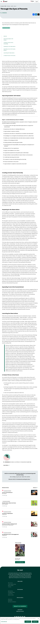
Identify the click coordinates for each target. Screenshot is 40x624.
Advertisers (10, 599)
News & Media (10, 585)
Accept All (28, 622)
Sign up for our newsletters (20, 606)
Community (10, 593)
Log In (37, 1)
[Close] (38, 619)
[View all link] (20, 479)
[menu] (1, 1)
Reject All (35, 622)
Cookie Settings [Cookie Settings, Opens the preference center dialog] (4, 622)
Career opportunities (12, 584)
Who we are (10, 582)
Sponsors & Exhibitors (12, 601)
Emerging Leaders (11, 592)
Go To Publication (20, 562)
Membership (10, 591)
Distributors (10, 600)
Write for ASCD (11, 595)
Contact (9, 586)
